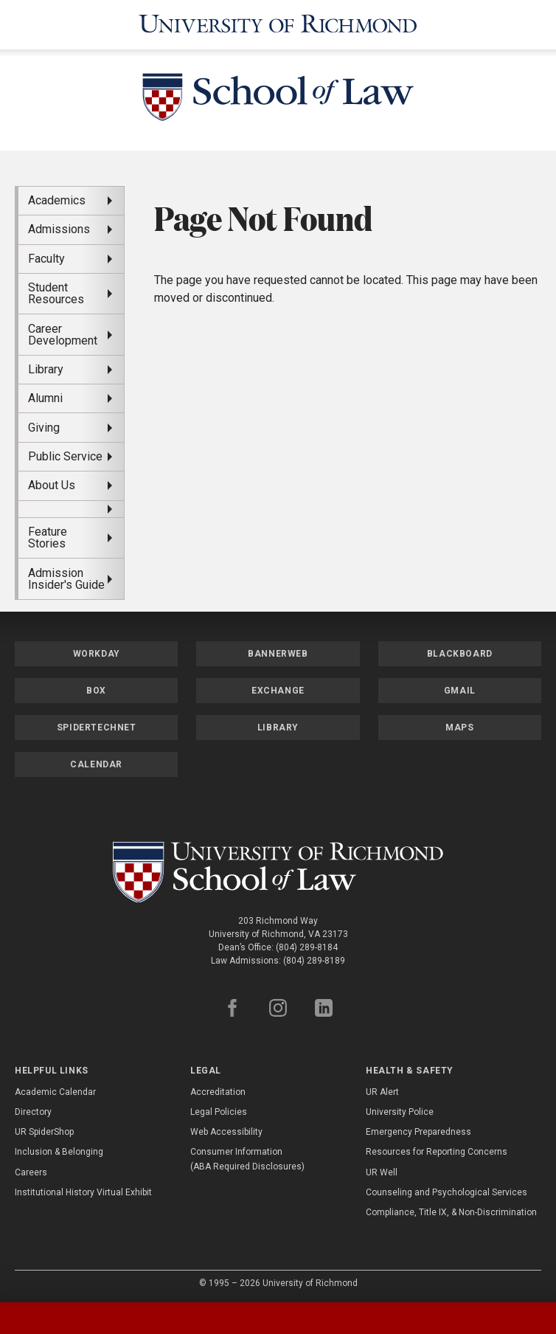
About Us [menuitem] (51, 483)
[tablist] (278, 1318)
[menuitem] (71, 506)
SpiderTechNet (96, 724)
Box (96, 687)
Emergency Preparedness (418, 1129)
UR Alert (382, 1089)
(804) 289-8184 (307, 945)
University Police (400, 1109)
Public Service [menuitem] (65, 453)
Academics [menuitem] (57, 197)
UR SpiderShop (44, 1129)
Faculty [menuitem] (46, 256)
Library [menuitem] (45, 366)
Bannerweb (277, 651)
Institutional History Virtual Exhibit (83, 1189)
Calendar (96, 761)
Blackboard (460, 651)
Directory (33, 1109)
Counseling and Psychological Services (446, 1189)
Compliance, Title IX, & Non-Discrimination (451, 1209)
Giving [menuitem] (44, 425)
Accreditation (218, 1089)
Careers (31, 1169)
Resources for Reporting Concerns (436, 1149)
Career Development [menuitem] (62, 332)
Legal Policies (218, 1109)
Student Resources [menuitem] (56, 290)
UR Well (381, 1169)
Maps (459, 724)
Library (278, 724)
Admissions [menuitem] (59, 227)
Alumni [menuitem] (45, 395)
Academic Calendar (55, 1089)
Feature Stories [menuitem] (47, 534)
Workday (96, 651)
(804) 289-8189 (314, 958)
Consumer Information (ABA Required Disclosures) (247, 1156)
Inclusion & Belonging (59, 1149)
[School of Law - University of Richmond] (278, 97)
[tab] (69, 1318)
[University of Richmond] (278, 23)
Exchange (278, 687)
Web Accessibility (226, 1129)
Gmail (460, 687)
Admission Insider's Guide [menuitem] (66, 576)
